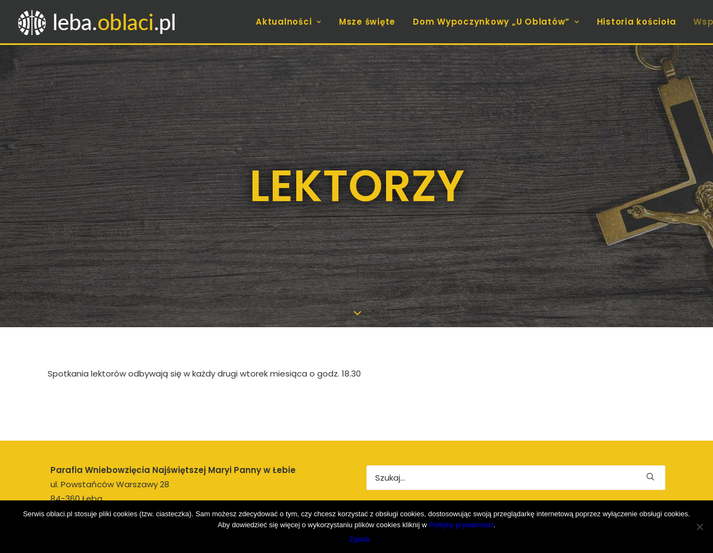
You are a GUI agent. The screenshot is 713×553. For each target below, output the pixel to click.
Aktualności (288, 21)
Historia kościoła (636, 21)
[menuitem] (292, 21)
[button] (650, 460)
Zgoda (359, 539)
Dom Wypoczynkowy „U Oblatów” (496, 21)
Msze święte (367, 21)
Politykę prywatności (461, 525)
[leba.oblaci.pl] (133, 21)
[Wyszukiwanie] (515, 461)
